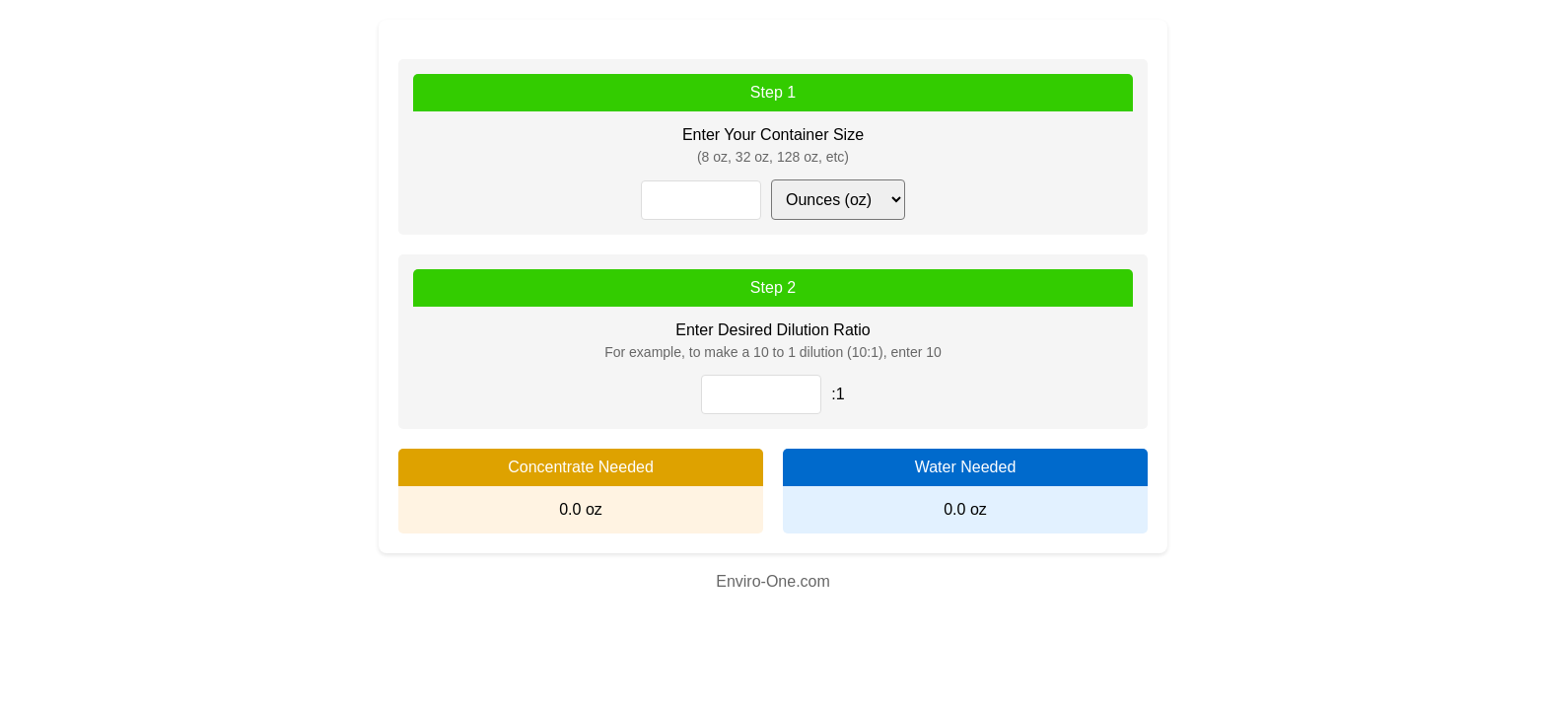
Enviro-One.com (773, 581)
